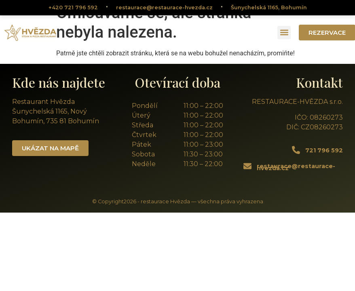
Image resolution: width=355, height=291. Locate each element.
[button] (284, 32)
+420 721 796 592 (73, 7)
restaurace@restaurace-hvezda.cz (164, 7)
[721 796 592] (296, 150)
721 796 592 (324, 150)
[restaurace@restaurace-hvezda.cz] (247, 166)
